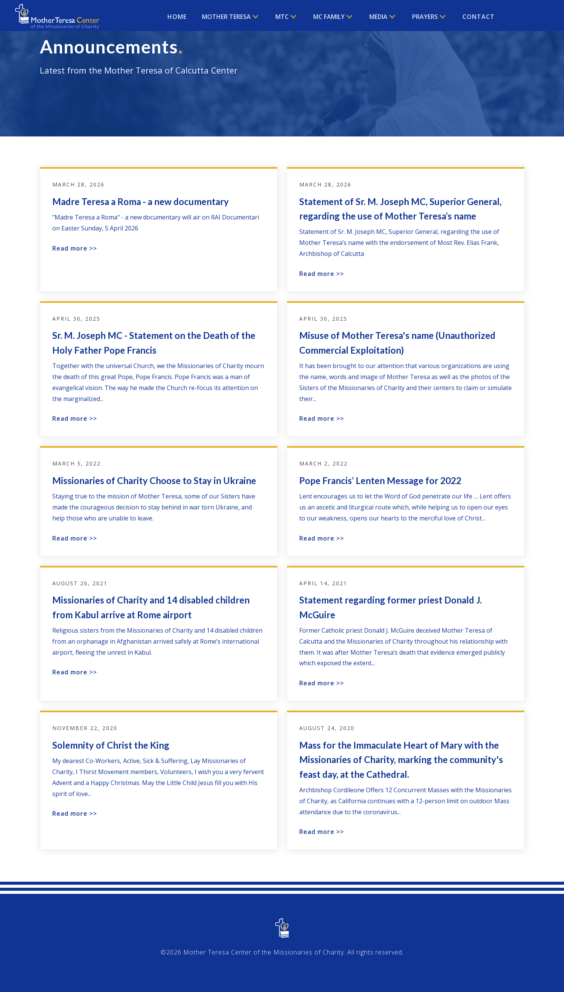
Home (177, 17)
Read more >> (74, 248)
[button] (231, 17)
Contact (478, 17)
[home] (57, 17)
